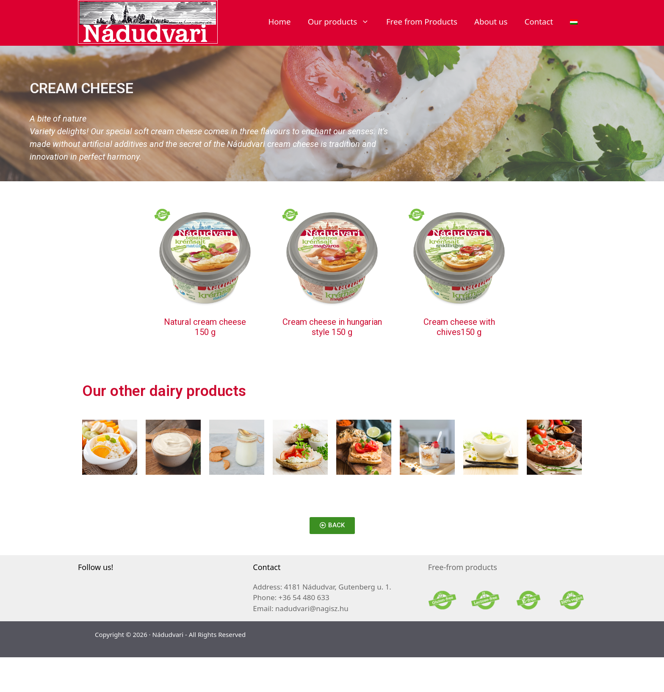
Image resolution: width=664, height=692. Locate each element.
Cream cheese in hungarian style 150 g (332, 327)
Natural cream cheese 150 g (205, 327)
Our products (343, 21)
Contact (538, 21)
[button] (332, 525)
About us (490, 21)
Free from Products (421, 21)
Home (279, 21)
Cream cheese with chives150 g (459, 327)
